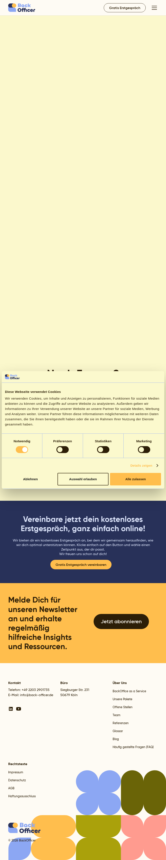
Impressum (15, 772)
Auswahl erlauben (83, 479)
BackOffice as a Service (129, 691)
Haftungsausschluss (22, 796)
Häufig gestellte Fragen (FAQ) (133, 747)
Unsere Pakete (122, 699)
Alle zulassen (135, 479)
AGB (11, 788)
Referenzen (121, 723)
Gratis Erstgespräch (124, 8)
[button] (153, 8)
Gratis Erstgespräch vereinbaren (81, 564)
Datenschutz (17, 780)
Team (116, 715)
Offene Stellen (122, 707)
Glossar (118, 731)
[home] (22, 7)
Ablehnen (30, 479)
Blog (116, 739)
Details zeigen (141, 465)
